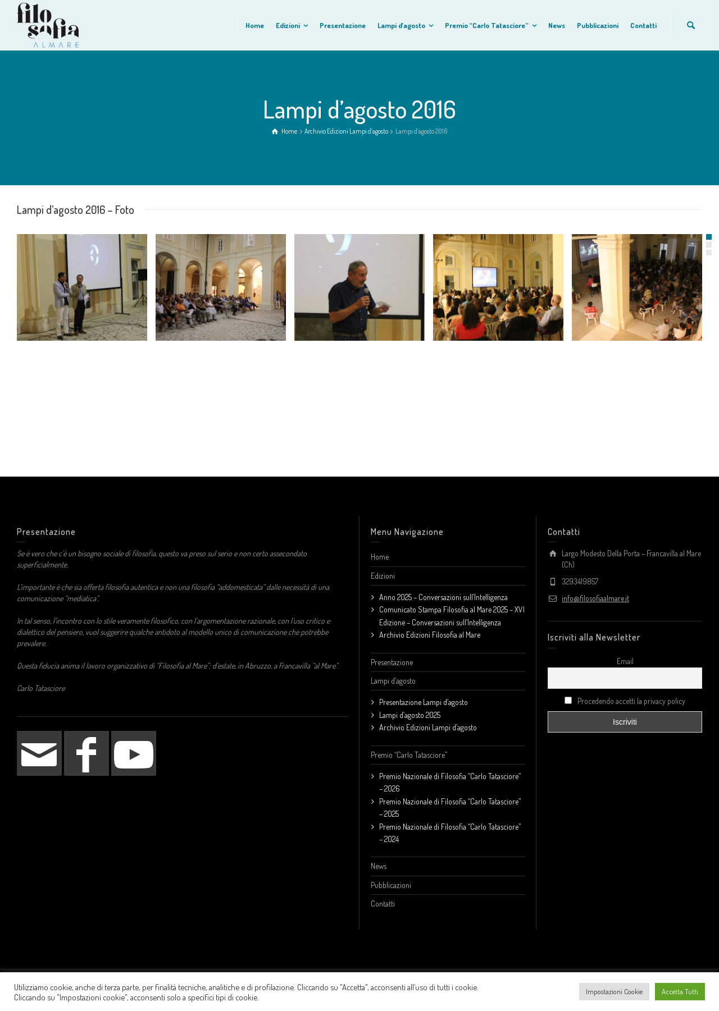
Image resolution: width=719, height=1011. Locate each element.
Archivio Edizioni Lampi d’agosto (428, 727)
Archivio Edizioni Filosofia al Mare (429, 634)
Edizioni (383, 575)
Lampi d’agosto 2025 (409, 715)
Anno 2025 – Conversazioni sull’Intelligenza (443, 597)
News (378, 866)
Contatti (383, 903)
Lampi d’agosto (393, 680)
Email (625, 661)
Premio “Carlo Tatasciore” (409, 755)
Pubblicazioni (391, 885)
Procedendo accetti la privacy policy (625, 701)
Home (380, 556)
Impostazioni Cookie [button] (614, 991)
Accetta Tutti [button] (680, 991)
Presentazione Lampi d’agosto (423, 702)
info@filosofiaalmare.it (595, 598)
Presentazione (392, 662)
